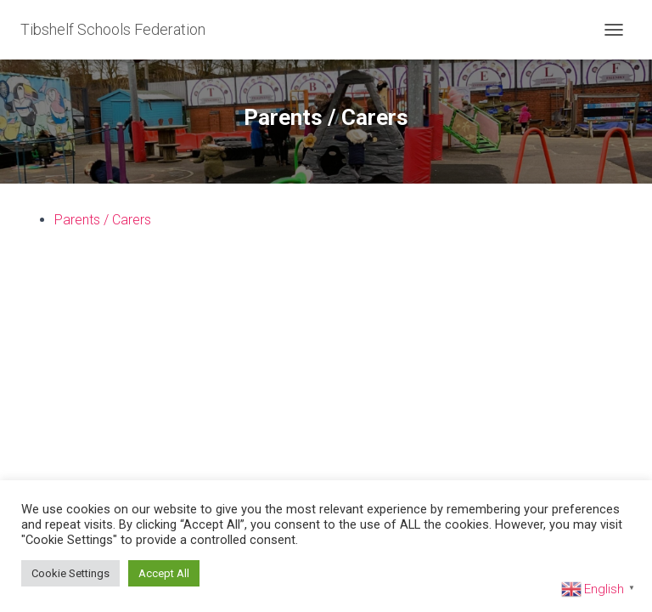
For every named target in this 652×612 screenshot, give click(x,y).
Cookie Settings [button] (70, 573)
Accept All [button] (163, 573)
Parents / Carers (102, 220)
